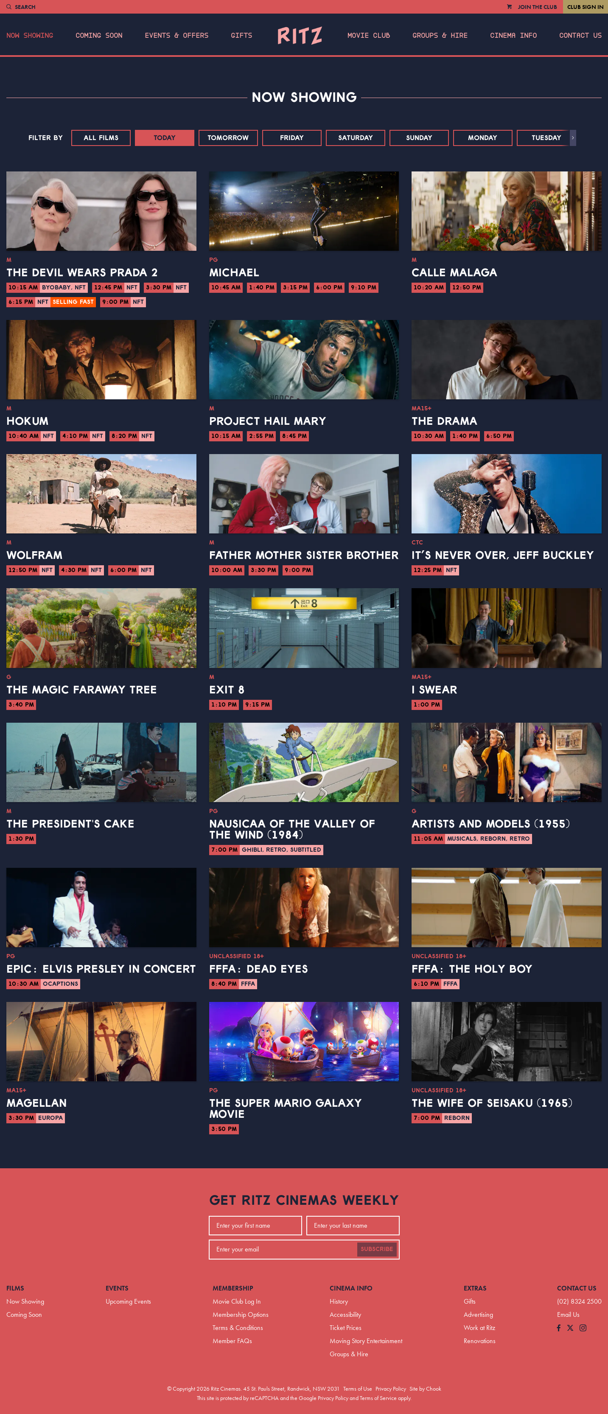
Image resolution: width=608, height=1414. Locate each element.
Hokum (27, 421)
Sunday (419, 138)
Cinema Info (513, 35)
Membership (233, 1288)
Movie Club (368, 35)
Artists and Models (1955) (491, 824)
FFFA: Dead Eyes (258, 969)
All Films (101, 138)
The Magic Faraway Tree (81, 690)
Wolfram (34, 555)
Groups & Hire (440, 35)
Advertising (478, 1314)
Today (165, 138)
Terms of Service (378, 1398)
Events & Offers (176, 35)
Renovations (480, 1340)
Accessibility (345, 1314)
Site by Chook (425, 1388)
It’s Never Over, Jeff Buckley (503, 555)
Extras (475, 1288)
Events (117, 1288)
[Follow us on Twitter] (570, 1328)
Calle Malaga (454, 272)
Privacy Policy (390, 1388)
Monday (482, 138)
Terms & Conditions (238, 1327)
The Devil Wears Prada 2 (82, 272)
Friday (292, 138)
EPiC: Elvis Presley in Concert (101, 969)
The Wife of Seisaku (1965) (492, 1103)
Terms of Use (357, 1388)
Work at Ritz (479, 1327)
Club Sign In (585, 7)
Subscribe (377, 1249)
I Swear (434, 690)
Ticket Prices (345, 1327)
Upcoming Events (128, 1301)
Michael (234, 272)
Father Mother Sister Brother (304, 555)
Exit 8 (227, 690)
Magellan (36, 1103)
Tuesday (546, 138)
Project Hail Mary (267, 421)
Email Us (568, 1314)
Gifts (241, 35)
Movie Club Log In (237, 1301)
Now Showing (29, 35)
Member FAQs (232, 1340)
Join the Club (537, 7)
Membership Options (241, 1314)
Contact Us (580, 35)
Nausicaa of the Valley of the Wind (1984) (292, 830)
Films (15, 1288)
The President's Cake (70, 824)
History (339, 1301)
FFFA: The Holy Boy (472, 969)
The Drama (444, 421)
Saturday (355, 138)
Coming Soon (99, 35)
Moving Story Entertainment (366, 1340)
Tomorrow (228, 138)
